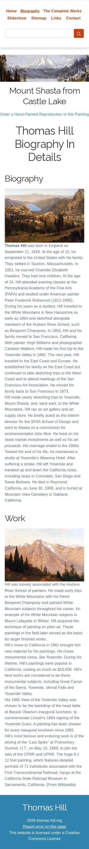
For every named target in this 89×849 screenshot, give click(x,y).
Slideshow (17, 18)
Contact (73, 18)
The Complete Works (62, 11)
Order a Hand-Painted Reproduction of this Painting (44, 114)
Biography (30, 11)
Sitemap (38, 18)
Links (56, 18)
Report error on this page (44, 827)
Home (11, 11)
